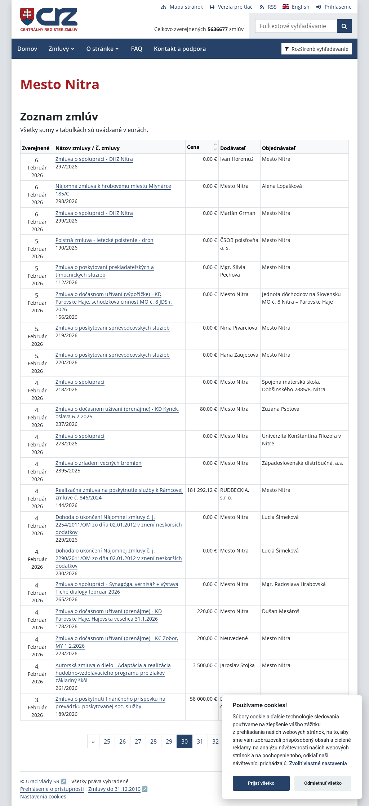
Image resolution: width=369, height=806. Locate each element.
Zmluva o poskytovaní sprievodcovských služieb (112, 327)
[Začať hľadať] (344, 26)
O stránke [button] (100, 49)
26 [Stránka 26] (122, 741)
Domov (27, 49)
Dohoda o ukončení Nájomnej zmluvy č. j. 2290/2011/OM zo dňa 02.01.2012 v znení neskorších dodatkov (118, 558)
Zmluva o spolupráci (80, 381)
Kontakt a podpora (180, 49)
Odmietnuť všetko (323, 783)
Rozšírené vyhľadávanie (316, 48)
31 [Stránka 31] (200, 741)
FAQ (136, 49)
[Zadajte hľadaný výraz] (296, 26)
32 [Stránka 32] (215, 741)
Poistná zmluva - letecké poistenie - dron (104, 240)
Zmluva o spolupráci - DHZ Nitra (94, 158)
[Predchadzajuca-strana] (93, 741)
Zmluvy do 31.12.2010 (114, 788)
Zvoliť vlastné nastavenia (318, 764)
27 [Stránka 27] (138, 741)
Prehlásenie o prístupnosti (52, 788)
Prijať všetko (261, 783)
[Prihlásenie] (333, 6)
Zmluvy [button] (59, 49)
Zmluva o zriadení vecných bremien (98, 462)
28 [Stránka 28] (153, 741)
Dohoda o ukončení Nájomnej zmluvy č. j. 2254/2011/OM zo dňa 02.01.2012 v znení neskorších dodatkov (118, 525)
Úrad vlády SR (42, 781)
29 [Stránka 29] (169, 741)
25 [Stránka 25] (107, 741)
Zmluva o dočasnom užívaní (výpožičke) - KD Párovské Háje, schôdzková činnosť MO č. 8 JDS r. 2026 (114, 302)
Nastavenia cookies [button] (43, 796)
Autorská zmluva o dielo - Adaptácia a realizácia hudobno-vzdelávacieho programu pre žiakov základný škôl (113, 673)
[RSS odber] (267, 6)
